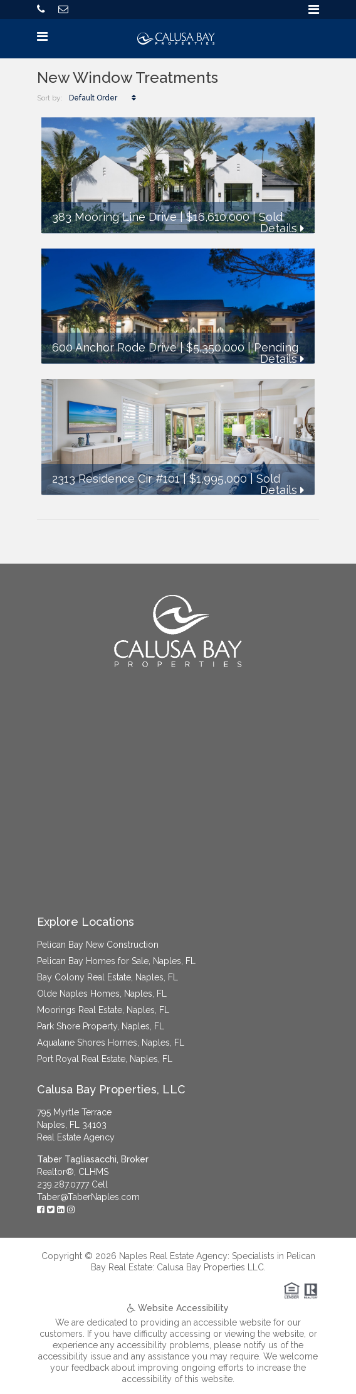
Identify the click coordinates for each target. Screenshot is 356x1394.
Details (282, 228)
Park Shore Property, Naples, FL (100, 1026)
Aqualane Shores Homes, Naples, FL (110, 1042)
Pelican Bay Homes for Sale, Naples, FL (116, 961)
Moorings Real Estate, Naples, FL (103, 1010)
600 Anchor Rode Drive (114, 347)
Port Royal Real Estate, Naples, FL (104, 1059)
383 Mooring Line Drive (114, 216)
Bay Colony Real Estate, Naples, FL (107, 977)
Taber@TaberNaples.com (88, 1197)
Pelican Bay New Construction (98, 945)
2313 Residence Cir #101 (116, 478)
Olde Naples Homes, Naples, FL (102, 994)
